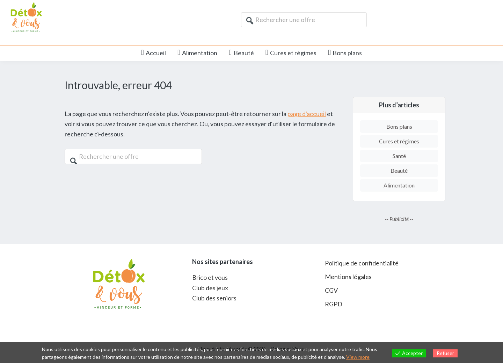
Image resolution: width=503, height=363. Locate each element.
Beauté (399, 170)
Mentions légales (348, 276)
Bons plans (399, 126)
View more (358, 357)
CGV (331, 290)
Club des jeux (210, 288)
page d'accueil (306, 114)
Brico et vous (210, 277)
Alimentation (399, 185)
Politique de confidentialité (362, 263)
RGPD (333, 304)
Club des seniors (214, 298)
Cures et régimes (399, 141)
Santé (399, 155)
